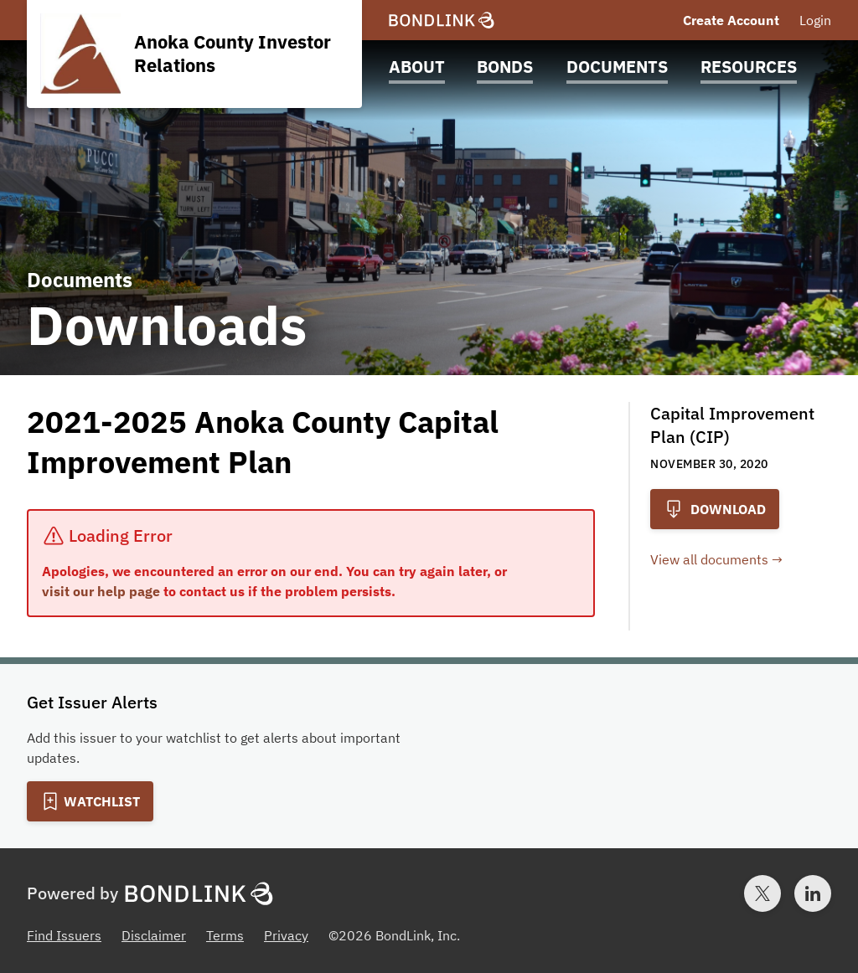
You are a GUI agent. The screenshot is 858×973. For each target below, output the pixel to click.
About (417, 66)
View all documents (709, 559)
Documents (617, 66)
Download (715, 509)
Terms (225, 935)
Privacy (286, 935)
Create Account (731, 20)
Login (815, 20)
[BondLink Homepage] (441, 20)
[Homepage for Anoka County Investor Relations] (194, 54)
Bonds (505, 66)
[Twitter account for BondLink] (762, 893)
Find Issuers (64, 935)
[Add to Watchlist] (90, 801)
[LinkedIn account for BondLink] (812, 893)
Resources (748, 66)
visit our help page (101, 591)
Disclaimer (153, 935)
